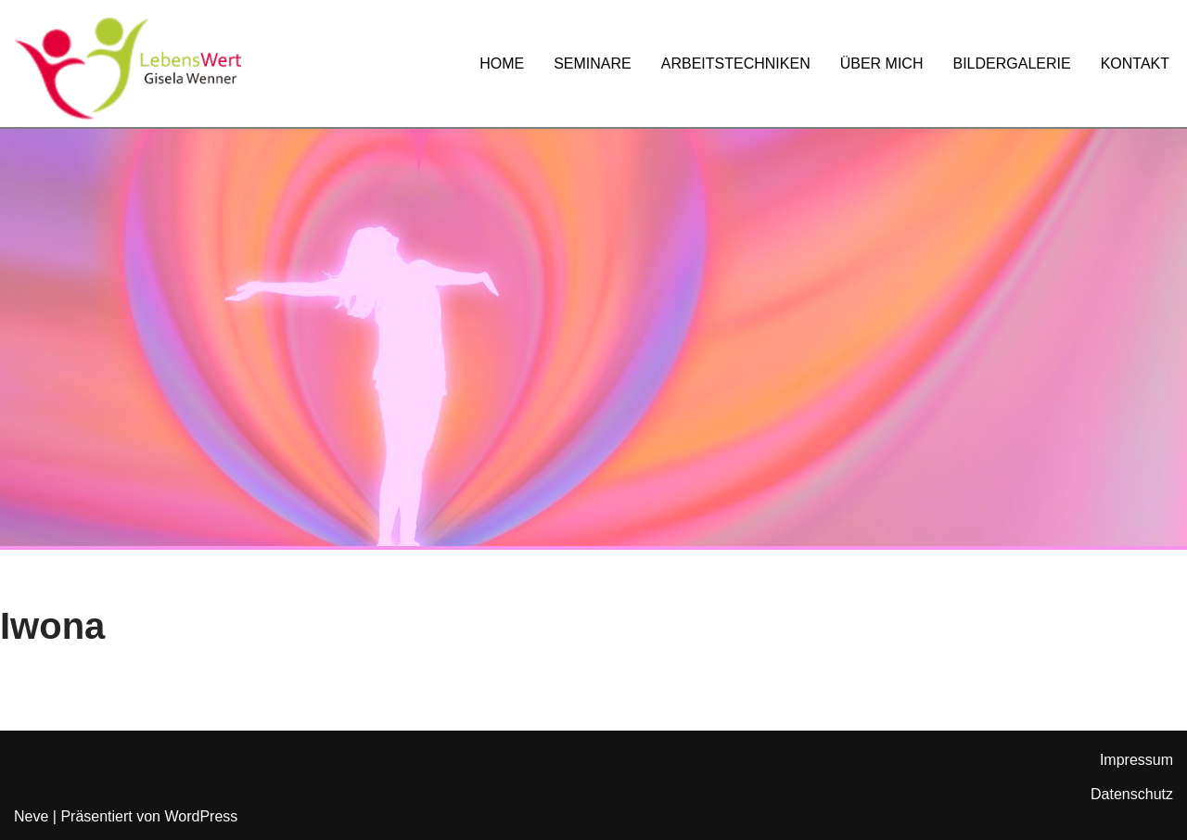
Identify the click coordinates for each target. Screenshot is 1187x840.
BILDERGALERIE (1011, 63)
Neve (31, 816)
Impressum (1136, 760)
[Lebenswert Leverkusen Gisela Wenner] (127, 68)
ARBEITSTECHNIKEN (735, 63)
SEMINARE (593, 63)
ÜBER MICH (882, 63)
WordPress (200, 816)
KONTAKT (1135, 63)
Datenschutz (1132, 794)
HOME (501, 63)
